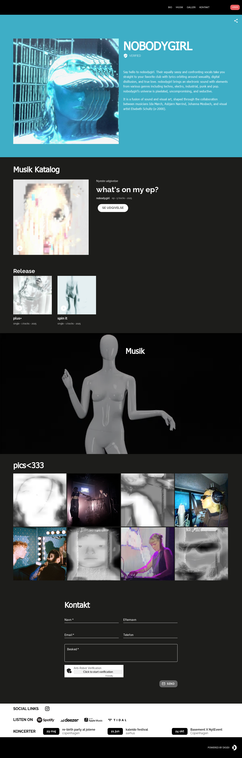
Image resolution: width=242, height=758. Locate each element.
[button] (113, 208)
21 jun (115, 731)
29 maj (51, 731)
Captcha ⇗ (113, 676)
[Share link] (235, 20)
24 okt (179, 731)
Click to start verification (98, 671)
